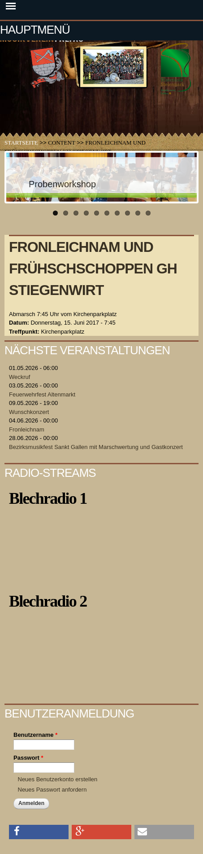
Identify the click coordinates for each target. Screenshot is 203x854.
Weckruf (19, 377)
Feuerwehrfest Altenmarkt (42, 394)
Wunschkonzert (29, 412)
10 (148, 213)
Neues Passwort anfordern (52, 789)
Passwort (28, 757)
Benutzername (35, 734)
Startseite (21, 142)
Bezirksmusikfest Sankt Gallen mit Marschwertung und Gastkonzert (96, 447)
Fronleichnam (26, 429)
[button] (39, 831)
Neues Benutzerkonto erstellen (58, 779)
